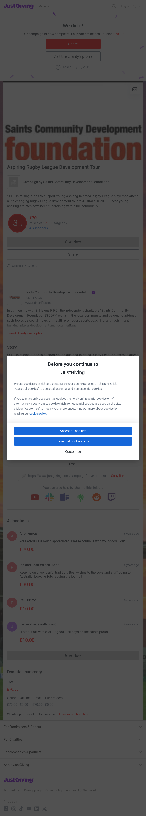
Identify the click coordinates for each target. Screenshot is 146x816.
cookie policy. (38, 413)
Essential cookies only (73, 441)
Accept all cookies (73, 431)
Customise (73, 452)
